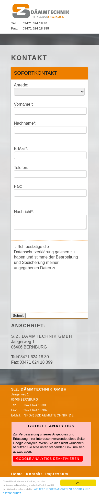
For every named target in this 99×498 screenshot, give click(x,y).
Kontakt (34, 476)
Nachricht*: (24, 212)
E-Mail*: (21, 148)
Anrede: (21, 85)
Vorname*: (23, 104)
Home (17, 476)
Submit (18, 318)
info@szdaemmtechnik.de (48, 418)
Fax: (18, 186)
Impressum (56, 476)
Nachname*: (25, 123)
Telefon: (21, 167)
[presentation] (53, 296)
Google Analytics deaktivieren (48, 461)
